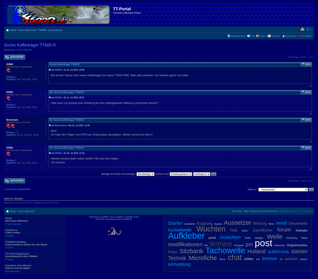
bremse (269, 258)
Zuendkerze (189, 224)
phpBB (103, 217)
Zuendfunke (262, 230)
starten (299, 251)
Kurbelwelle (180, 230)
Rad (233, 230)
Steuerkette (298, 223)
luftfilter (248, 259)
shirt (258, 259)
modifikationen (185, 244)
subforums (278, 251)
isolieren (303, 259)
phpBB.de (127, 219)
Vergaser (218, 224)
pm (249, 244)
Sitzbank (191, 251)
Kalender (275, 36)
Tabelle (304, 238)
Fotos (172, 252)
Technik (177, 258)
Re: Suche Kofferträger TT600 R (66, 92)
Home (35, 221)
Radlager (259, 238)
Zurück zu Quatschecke (19, 189)
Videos (222, 259)
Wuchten (210, 229)
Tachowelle (225, 250)
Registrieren (291, 36)
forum (284, 230)
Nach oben (311, 86)
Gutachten (230, 237)
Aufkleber (186, 236)
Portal (13, 30)
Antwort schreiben (14, 57)
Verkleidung (291, 238)
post (263, 243)
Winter (271, 224)
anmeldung (179, 264)
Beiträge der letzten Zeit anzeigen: (127, 174)
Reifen (245, 231)
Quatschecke (55, 30)
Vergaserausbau (296, 245)
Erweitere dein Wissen (35, 268)
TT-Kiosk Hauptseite (35, 256)
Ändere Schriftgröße (309, 29)
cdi (281, 259)
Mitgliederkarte (238, 36)
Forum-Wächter (24, 50)
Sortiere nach (173, 174)
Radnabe (301, 230)
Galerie (263, 36)
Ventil (281, 223)
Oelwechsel (279, 245)
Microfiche (203, 257)
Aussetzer (237, 222)
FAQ (252, 36)
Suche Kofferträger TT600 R (30, 45)
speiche (291, 259)
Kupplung (204, 223)
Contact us (35, 233)
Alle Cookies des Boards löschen (260, 211)
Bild (206, 245)
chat (235, 257)
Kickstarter (239, 245)
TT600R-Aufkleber (35, 245)
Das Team (237, 211)
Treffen (248, 238)
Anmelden (307, 36)
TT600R (42, 30)
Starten (175, 223)
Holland (256, 251)
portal (212, 237)
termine (221, 244)
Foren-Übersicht (27, 30)
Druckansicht (302, 29)
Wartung (260, 223)
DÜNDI (58, 70)
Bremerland (60, 125)
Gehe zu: (252, 189)
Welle (274, 236)
